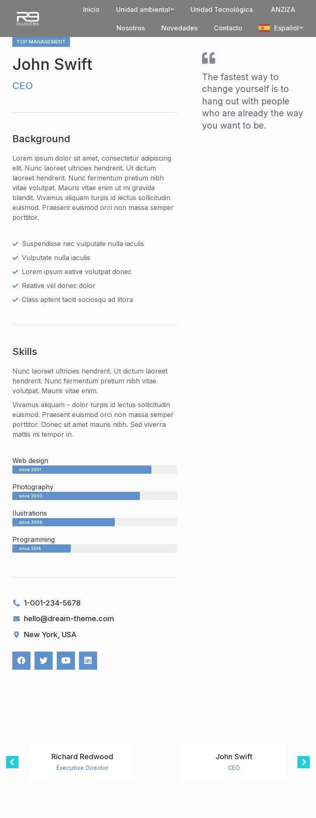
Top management (41, 42)
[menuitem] (91, 9)
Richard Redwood (82, 756)
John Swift (234, 756)
